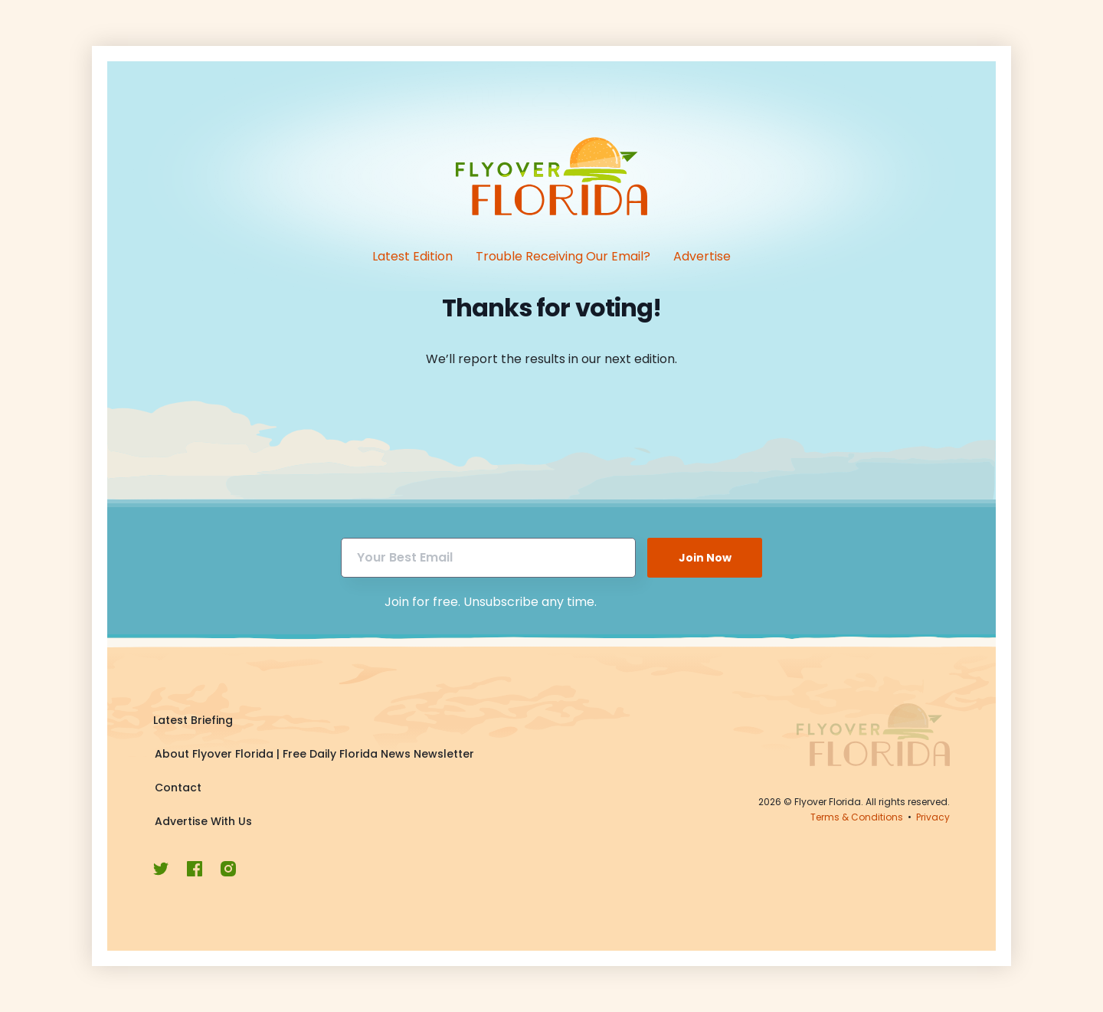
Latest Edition (412, 256)
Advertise (702, 256)
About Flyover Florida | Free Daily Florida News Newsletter (314, 754)
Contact (178, 787)
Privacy (933, 817)
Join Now (705, 557)
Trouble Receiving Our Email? (563, 256)
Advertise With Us (203, 821)
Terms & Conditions (856, 817)
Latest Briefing (193, 720)
